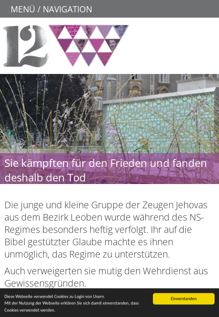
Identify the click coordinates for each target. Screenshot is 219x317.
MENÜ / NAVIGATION (51, 9)
